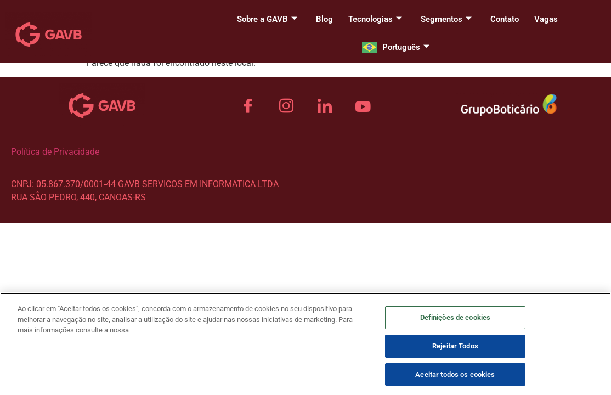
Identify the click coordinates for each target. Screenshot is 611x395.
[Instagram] (286, 106)
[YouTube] (363, 106)
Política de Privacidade (55, 151)
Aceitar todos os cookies (455, 379)
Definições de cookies (455, 323)
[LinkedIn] (324, 106)
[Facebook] (247, 106)
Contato (504, 19)
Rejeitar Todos (455, 351)
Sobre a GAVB (267, 19)
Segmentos (446, 19)
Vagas (546, 19)
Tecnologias (375, 19)
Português (405, 47)
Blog (324, 19)
